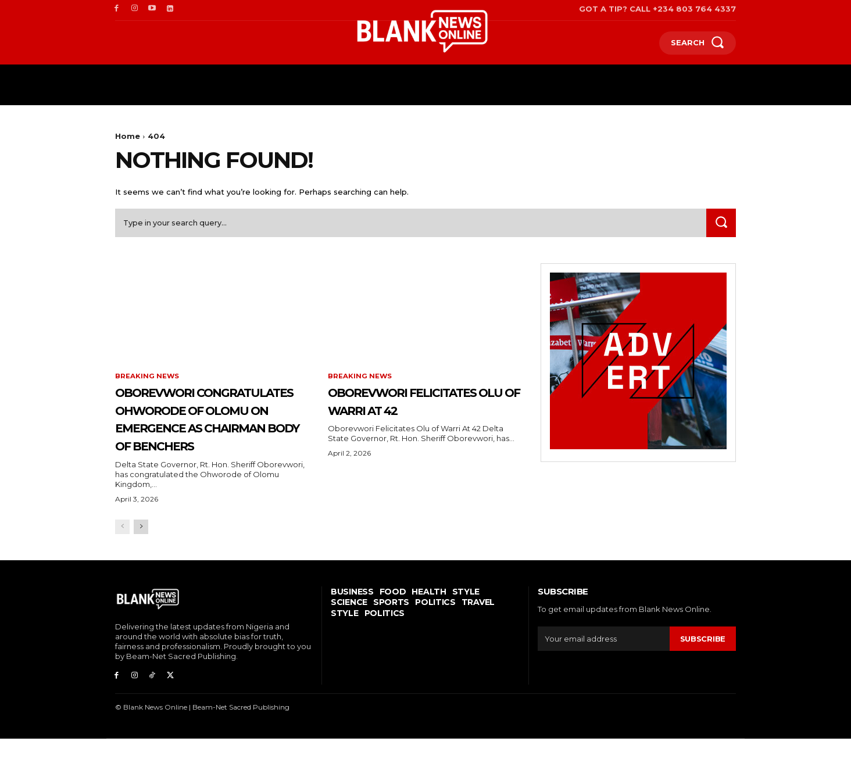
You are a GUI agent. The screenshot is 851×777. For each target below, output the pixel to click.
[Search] (720, 225)
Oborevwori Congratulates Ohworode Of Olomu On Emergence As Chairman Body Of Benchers (209, 438)
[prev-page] (122, 565)
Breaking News (147, 379)
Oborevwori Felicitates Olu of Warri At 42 (406, 412)
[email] (604, 677)
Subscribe (702, 677)
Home (127, 136)
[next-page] (141, 565)
